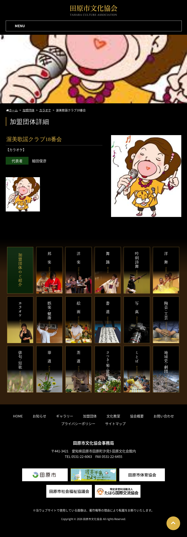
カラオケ (16, 149)
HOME (18, 416)
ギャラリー (64, 416)
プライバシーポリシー (78, 423)
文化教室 (113, 416)
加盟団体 (90, 416)
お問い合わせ (163, 416)
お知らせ (39, 416)
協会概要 (137, 416)
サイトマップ (115, 423)
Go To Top (173, 523)
